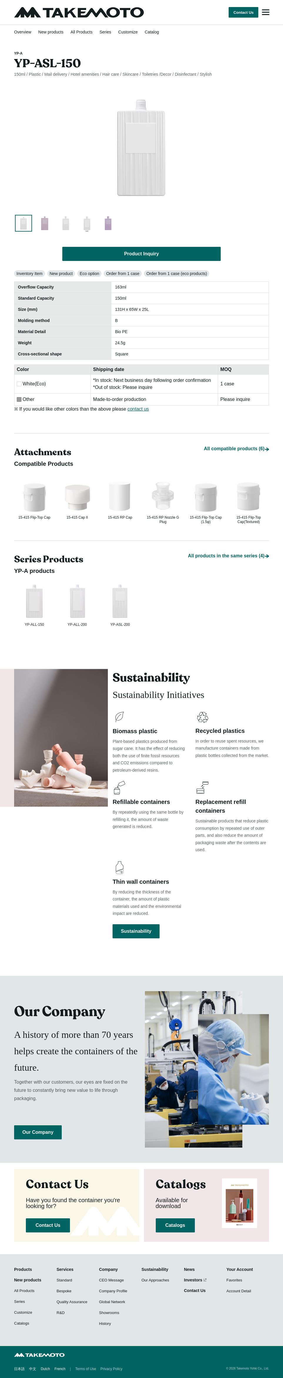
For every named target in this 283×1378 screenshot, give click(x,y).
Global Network (112, 1302)
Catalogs (175, 1225)
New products (50, 32)
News (189, 1269)
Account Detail (239, 1291)
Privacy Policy (112, 1369)
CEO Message (111, 1280)
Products (23, 1269)
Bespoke (64, 1291)
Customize (128, 32)
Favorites (234, 1280)
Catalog (152, 32)
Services (65, 1269)
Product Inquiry (141, 253)
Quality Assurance (72, 1302)
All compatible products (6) (234, 438)
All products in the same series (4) (226, 550)
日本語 (19, 1369)
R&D (61, 1312)
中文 (32, 1369)
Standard (64, 1280)
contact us (138, 409)
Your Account (240, 1269)
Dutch (45, 1369)
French (59, 1369)
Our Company (37, 1132)
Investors (193, 1280)
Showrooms (109, 1312)
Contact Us (243, 12)
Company (108, 1269)
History (105, 1323)
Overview (22, 32)
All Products (82, 32)
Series (105, 32)
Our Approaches (155, 1280)
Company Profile (113, 1291)
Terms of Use (85, 1369)
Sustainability (136, 930)
